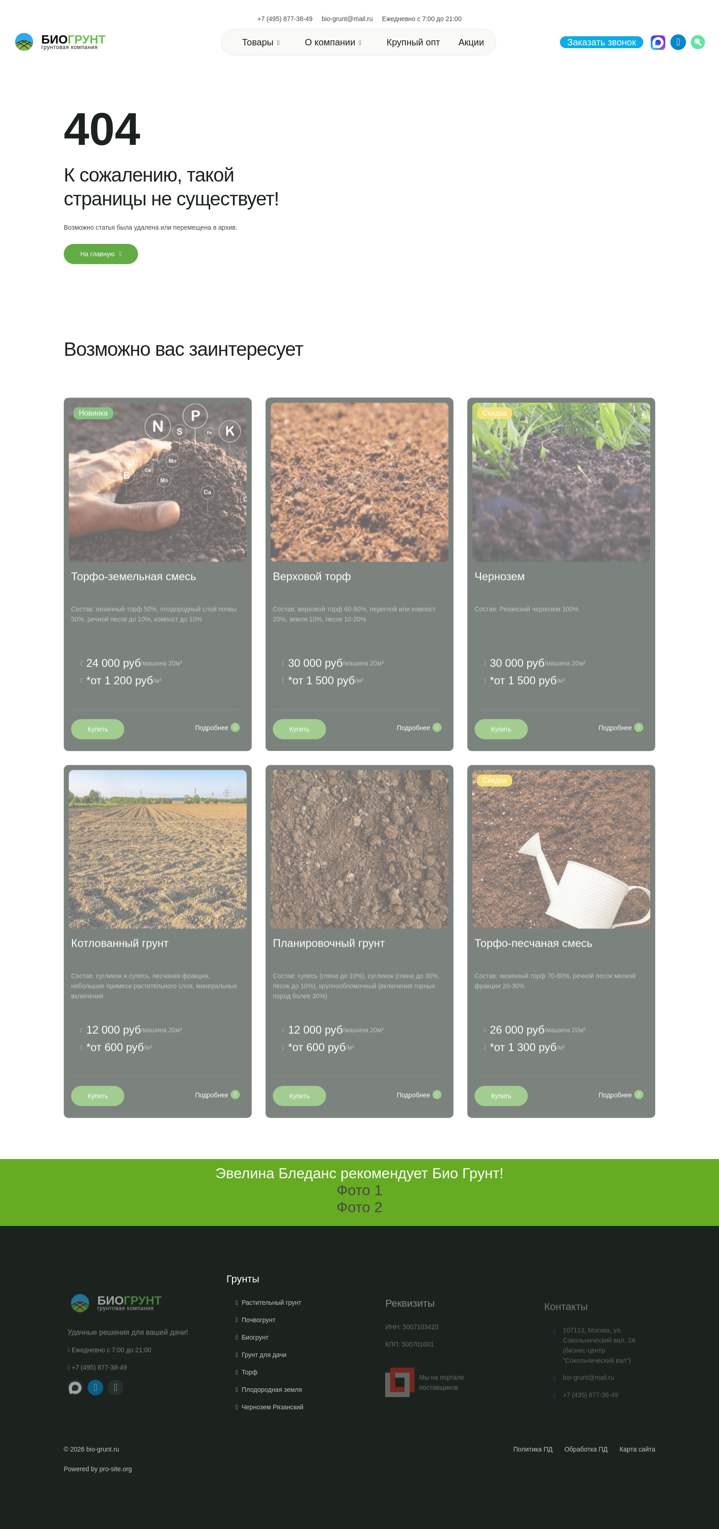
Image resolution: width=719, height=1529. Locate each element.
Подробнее (217, 751)
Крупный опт (413, 42)
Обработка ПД (586, 1449)
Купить (98, 753)
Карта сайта (637, 1449)
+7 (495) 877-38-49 (284, 18)
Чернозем (500, 600)
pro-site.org (116, 1469)
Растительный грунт (271, 1347)
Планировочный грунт (329, 967)
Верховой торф (312, 600)
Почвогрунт (259, 1364)
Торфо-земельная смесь (133, 600)
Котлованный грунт (120, 967)
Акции (471, 42)
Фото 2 (359, 1207)
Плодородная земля (272, 1434)
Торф (250, 1416)
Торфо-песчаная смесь (533, 967)
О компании (330, 42)
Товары (258, 42)
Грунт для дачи (264, 1399)
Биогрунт (255, 1381)
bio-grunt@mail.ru (347, 18)
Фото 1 (359, 1190)
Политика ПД (533, 1449)
